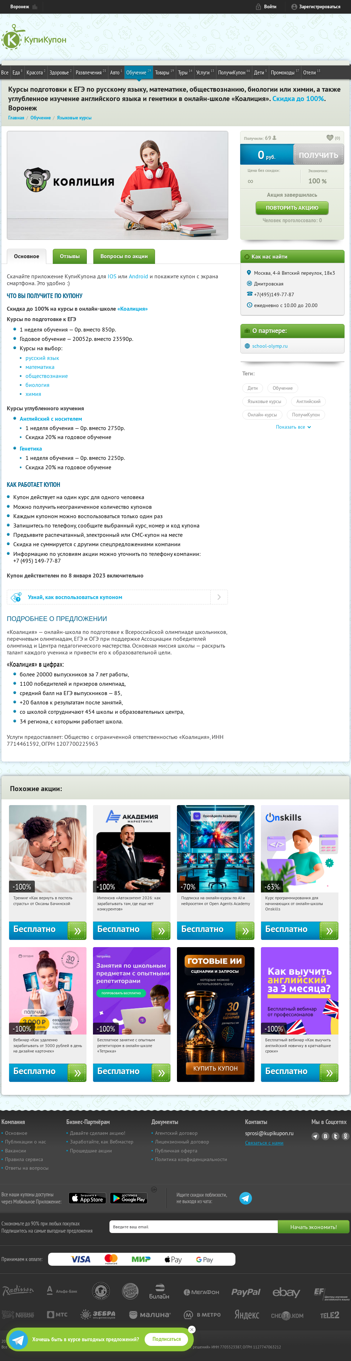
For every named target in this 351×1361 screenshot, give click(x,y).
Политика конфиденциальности (191, 1159)
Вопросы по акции (124, 256)
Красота (36, 72)
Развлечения (91, 72)
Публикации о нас (25, 1141)
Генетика (31, 448)
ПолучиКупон (234, 72)
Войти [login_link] (270, 7)
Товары (164, 72)
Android (139, 276)
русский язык (42, 357)
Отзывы (70, 256)
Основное (26, 256)
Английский (308, 401)
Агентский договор (176, 1133)
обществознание (46, 375)
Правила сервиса (24, 1159)
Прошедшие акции (91, 1150)
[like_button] (330, 138)
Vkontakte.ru (325, 1136)
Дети (260, 72)
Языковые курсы (264, 401)
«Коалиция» (132, 308)
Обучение (138, 72)
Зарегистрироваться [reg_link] (320, 7)
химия (33, 393)
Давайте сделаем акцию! (97, 1133)
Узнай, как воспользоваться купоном (75, 597)
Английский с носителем (51, 419)
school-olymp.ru (270, 346)
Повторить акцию (292, 207)
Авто (116, 72)
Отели (311, 72)
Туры (185, 72)
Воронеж (19, 7)
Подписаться (167, 1339)
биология (37, 384)
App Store (87, 1198)
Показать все (290, 427)
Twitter (336, 1136)
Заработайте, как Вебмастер (102, 1141)
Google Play (129, 1198)
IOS (113, 276)
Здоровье (61, 72)
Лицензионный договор (182, 1141)
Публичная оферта (176, 1150)
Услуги (205, 72)
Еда (18, 72)
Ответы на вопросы (26, 1168)
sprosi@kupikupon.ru (269, 1133)
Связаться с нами (264, 1143)
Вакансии (15, 1150)
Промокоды (285, 72)
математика (40, 366)
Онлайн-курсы (262, 414)
